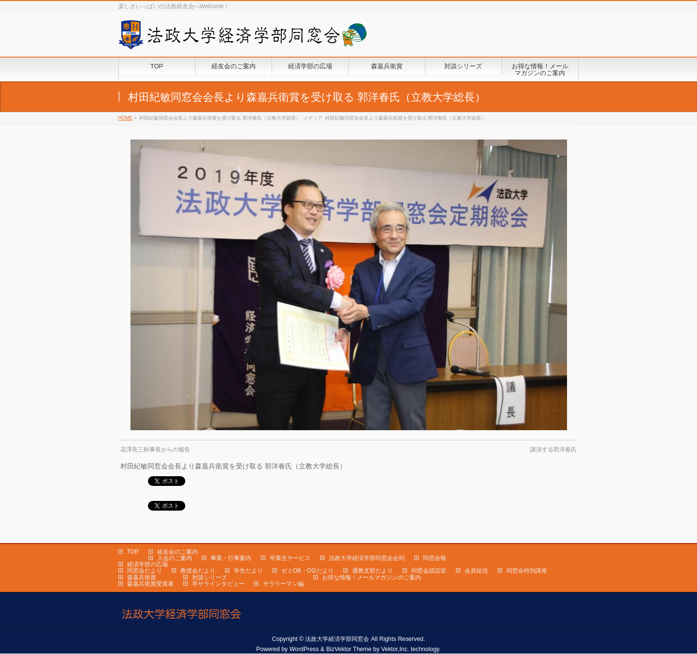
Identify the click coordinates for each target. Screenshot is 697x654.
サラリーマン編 (283, 583)
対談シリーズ (209, 577)
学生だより (248, 570)
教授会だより (197, 570)
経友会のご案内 (177, 551)
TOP (133, 551)
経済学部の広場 (147, 564)
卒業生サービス (290, 558)
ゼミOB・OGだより (307, 570)
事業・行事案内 (231, 558)
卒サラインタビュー (218, 583)
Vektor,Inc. (395, 649)
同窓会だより (144, 570)
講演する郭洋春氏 (553, 449)
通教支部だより (372, 570)
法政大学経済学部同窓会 (337, 639)
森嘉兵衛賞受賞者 (150, 583)
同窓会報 (434, 558)
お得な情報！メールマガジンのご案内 (371, 577)
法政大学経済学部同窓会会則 (367, 558)
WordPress (304, 649)
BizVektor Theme (349, 649)
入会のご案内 (174, 558)
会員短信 (476, 570)
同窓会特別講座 (526, 570)
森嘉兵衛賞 (141, 577)
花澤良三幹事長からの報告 (155, 449)
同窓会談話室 (428, 570)
